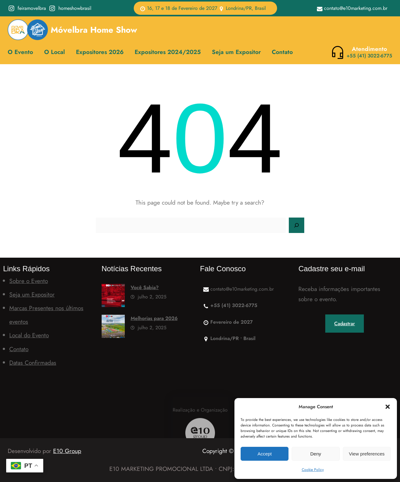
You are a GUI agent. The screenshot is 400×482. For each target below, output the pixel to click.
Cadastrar (344, 323)
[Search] (296, 225)
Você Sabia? (145, 287)
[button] (388, 407)
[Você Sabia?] (113, 297)
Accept (265, 453)
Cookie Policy (313, 469)
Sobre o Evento (28, 280)
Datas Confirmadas (32, 362)
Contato (18, 349)
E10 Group (67, 451)
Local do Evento (29, 335)
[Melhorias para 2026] (113, 328)
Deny (315, 453)
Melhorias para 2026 (154, 318)
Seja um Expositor (32, 294)
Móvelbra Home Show (94, 30)
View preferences (367, 453)
